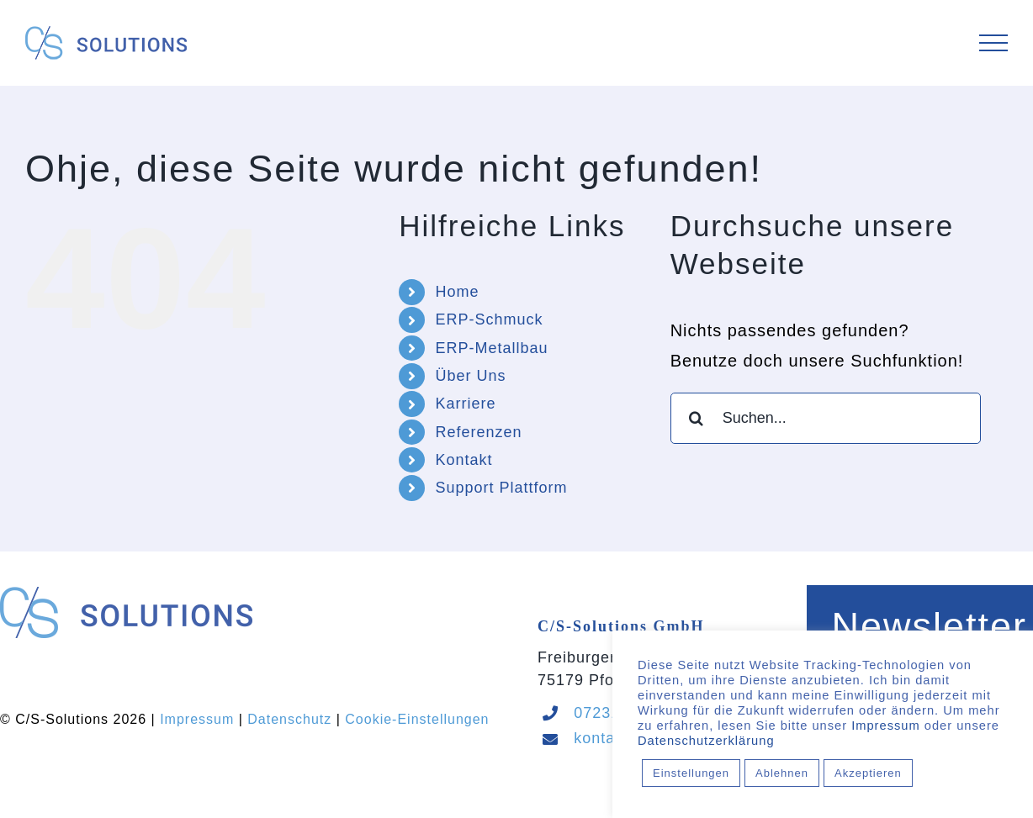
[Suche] (696, 418)
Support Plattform (501, 487)
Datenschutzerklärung (706, 740)
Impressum (197, 719)
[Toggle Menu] (994, 43)
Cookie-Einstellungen (417, 719)
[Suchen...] (825, 418)
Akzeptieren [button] (868, 773)
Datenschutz (289, 719)
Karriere (465, 403)
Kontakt (463, 459)
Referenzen (478, 432)
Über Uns (470, 375)
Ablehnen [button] (781, 773)
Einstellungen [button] (691, 773)
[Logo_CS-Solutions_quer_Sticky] (126, 595)
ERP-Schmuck (489, 319)
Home (457, 291)
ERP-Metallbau (491, 348)
